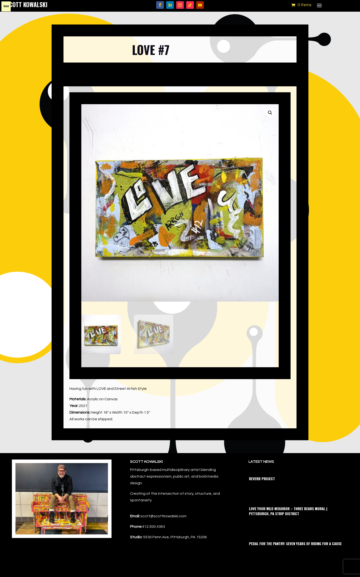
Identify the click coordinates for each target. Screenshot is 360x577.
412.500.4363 (153, 526)
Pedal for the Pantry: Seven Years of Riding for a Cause (295, 543)
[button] (270, 112)
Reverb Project (262, 478)
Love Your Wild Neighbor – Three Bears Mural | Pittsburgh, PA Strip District (288, 511)
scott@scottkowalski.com (163, 516)
